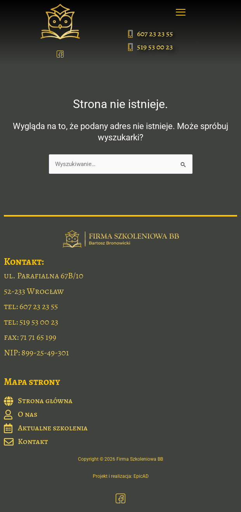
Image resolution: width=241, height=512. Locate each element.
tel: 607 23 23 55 (31, 306)
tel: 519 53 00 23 (31, 322)
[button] (181, 12)
